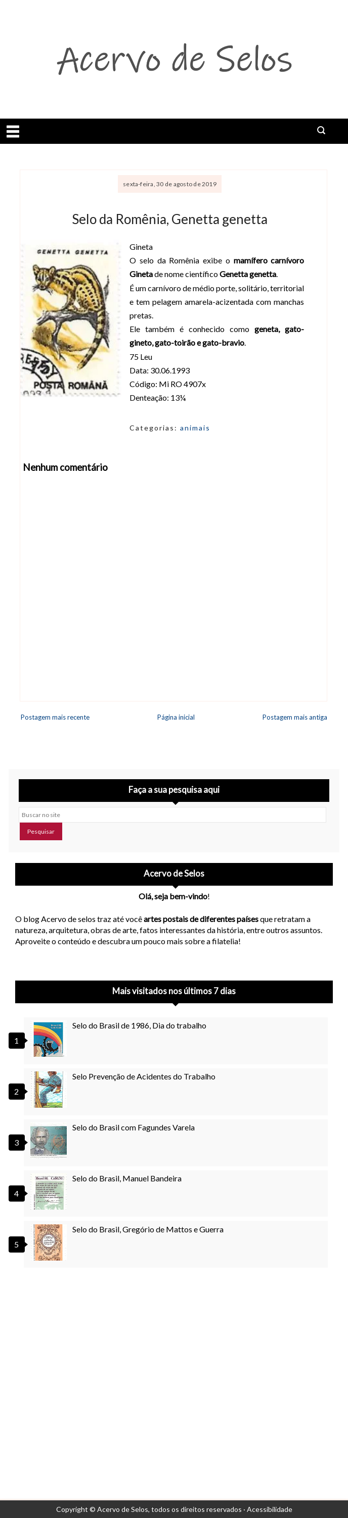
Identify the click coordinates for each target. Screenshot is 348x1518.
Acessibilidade (269, 1509)
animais (195, 427)
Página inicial (176, 717)
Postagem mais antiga (295, 717)
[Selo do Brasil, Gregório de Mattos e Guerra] (50, 1242)
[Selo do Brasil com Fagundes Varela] (50, 1140)
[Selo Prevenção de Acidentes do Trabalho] (50, 1089)
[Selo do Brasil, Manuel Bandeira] (50, 1191)
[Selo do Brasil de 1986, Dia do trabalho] (50, 1038)
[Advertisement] (173, 1366)
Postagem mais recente (55, 717)
